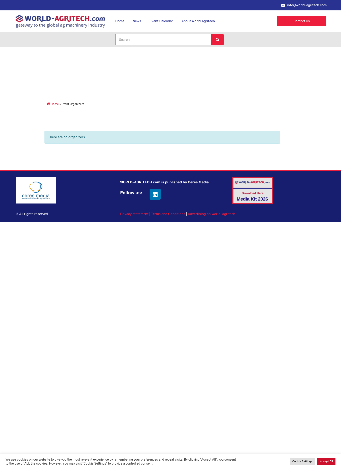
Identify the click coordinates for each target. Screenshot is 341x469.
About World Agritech (198, 21)
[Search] (217, 39)
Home (119, 21)
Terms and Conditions (168, 214)
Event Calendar (161, 21)
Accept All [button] (326, 461)
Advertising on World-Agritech (211, 214)
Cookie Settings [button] (302, 461)
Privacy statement (134, 214)
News (137, 21)
